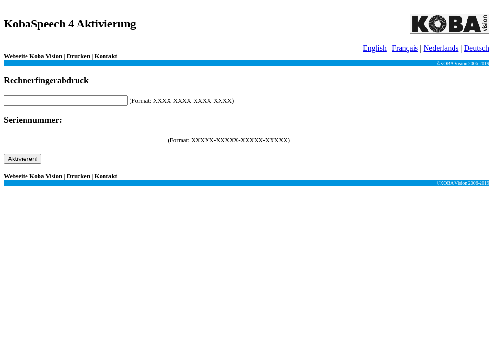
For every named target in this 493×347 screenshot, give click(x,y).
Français (405, 48)
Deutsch (476, 48)
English (375, 48)
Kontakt (106, 56)
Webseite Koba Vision (33, 56)
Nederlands (441, 48)
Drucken (78, 56)
